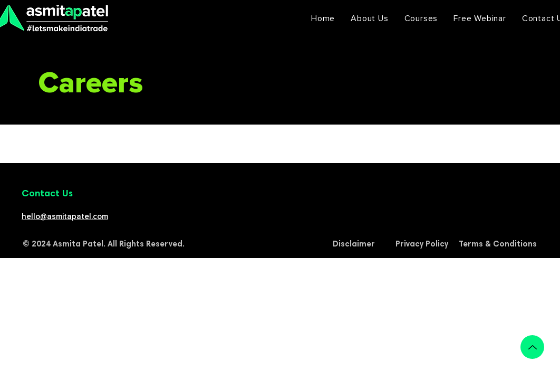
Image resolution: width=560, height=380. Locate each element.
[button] (421, 18)
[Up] (532, 347)
